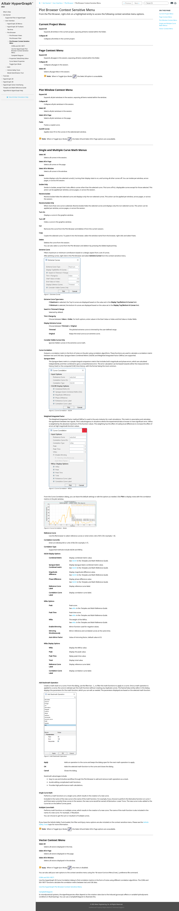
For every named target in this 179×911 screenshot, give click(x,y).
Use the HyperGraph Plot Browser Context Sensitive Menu (60, 887)
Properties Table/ (19, 58)
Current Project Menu (166, 14)
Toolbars (15, 27)
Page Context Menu (165, 17)
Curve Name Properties (16, 61)
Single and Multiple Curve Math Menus (167, 24)
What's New (7, 12)
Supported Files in (15, 18)
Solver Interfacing (13, 85)
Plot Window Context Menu (168, 20)
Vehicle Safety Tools (13, 70)
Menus (14, 24)
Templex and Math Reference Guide (14, 88)
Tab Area (10, 29)
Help (13, 90)
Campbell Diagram (17, 55)
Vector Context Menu (166, 29)
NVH (8, 67)
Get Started (7, 15)
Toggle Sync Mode (15, 64)
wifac (74, 608)
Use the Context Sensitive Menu (19, 50)
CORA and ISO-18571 (18, 46)
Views (15, 35)
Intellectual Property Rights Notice (100, 907)
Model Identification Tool (15, 73)
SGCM (74, 561)
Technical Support (118, 907)
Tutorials (6, 76)
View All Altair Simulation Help (18, 97)
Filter (15, 38)
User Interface (9, 21)
